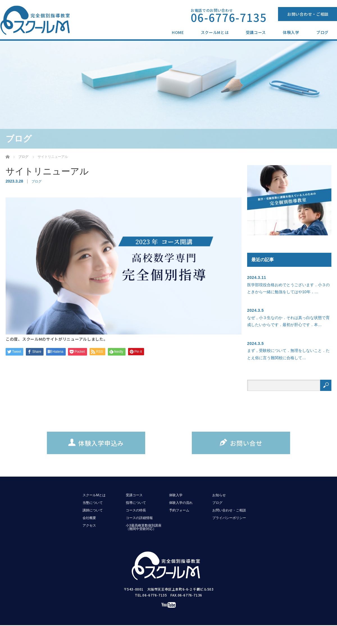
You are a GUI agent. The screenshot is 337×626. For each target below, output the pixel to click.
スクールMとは (215, 32)
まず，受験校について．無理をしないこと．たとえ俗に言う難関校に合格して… (288, 354)
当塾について (93, 502)
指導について (136, 502)
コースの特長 (136, 510)
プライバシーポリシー (229, 518)
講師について (93, 510)
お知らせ (219, 495)
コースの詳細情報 (139, 518)
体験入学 (291, 32)
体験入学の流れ (181, 502)
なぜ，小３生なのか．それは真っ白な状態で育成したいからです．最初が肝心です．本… (288, 321)
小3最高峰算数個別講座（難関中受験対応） (143, 527)
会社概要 (89, 518)
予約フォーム (179, 510)
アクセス (89, 525)
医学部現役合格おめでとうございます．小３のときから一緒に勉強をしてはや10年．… (288, 288)
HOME (178, 32)
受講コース (256, 32)
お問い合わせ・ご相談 (308, 14)
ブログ (322, 32)
